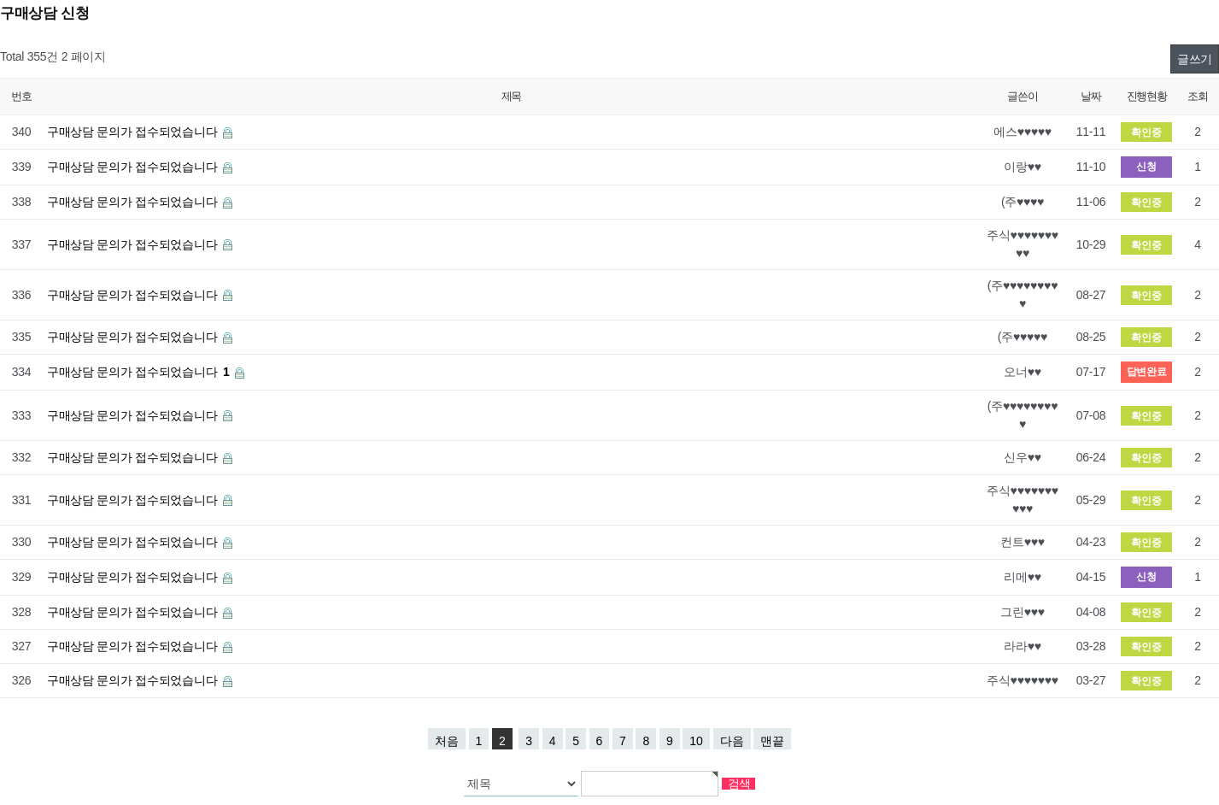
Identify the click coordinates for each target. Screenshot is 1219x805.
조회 (1197, 96)
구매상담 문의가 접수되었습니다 (133, 131)
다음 (732, 741)
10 (696, 741)
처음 (447, 741)
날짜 (1090, 96)
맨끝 (772, 741)
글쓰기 (1194, 59)
